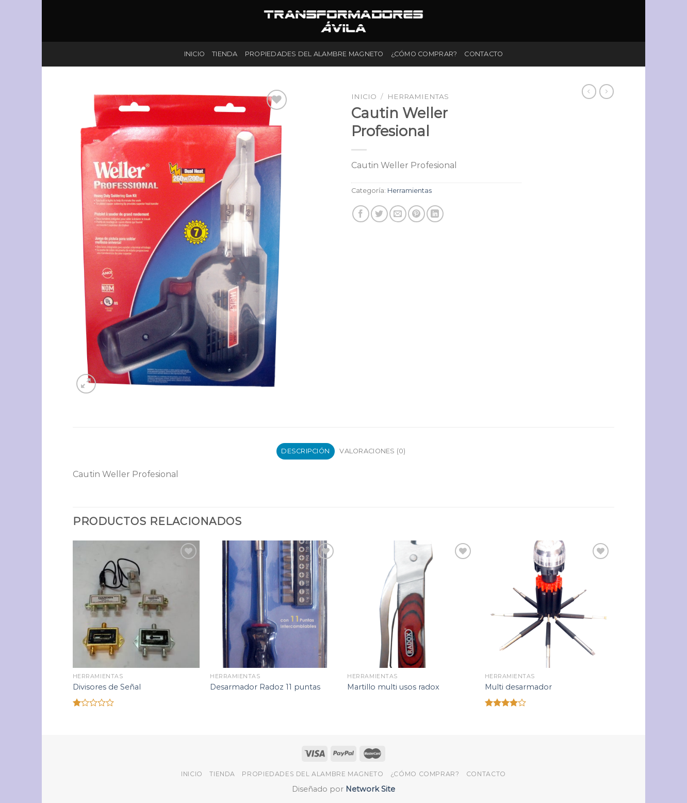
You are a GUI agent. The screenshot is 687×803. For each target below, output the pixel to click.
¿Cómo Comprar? (424, 54)
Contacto (483, 54)
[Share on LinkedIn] (435, 213)
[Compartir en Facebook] (360, 213)
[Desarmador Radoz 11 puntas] (273, 604)
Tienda (225, 54)
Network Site (369, 789)
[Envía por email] (397, 213)
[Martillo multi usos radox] (411, 604)
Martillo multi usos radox (393, 687)
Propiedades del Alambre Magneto (314, 54)
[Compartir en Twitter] (379, 213)
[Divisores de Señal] (136, 604)
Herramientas (418, 96)
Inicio (194, 54)
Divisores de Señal (107, 687)
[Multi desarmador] (548, 604)
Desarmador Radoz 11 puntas (265, 687)
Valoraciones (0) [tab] (372, 451)
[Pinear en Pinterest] (416, 213)
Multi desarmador (518, 687)
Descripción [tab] (305, 451)
